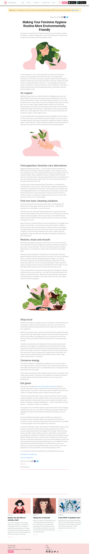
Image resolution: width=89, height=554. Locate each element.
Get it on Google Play (26, 457)
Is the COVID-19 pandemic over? (69, 518)
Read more (10, 537)
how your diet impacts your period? (46, 386)
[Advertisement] (44, 482)
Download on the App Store (28, 454)
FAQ (47, 545)
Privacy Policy (12, 545)
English (64, 2)
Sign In (54, 2)
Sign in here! (75, 10)
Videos (48, 547)
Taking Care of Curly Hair (41, 518)
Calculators (36, 2)
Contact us (49, 549)
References (23, 464)
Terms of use (11, 547)
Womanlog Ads (46, 2)
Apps (22, 2)
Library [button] (28, 2)
